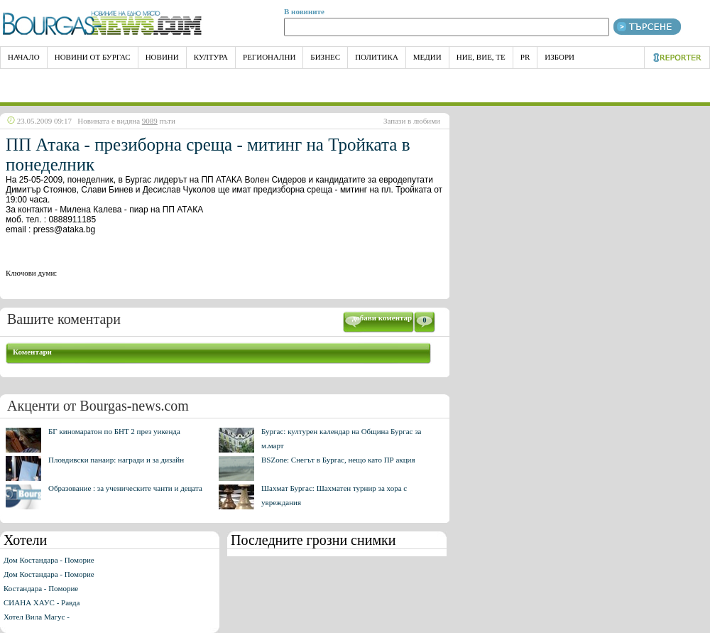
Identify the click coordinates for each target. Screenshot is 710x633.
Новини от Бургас (93, 57)
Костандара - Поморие (41, 588)
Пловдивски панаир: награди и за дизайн (116, 459)
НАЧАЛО (24, 57)
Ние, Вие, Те (481, 57)
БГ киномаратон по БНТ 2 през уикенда (114, 431)
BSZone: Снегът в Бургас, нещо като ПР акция (338, 459)
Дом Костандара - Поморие (49, 560)
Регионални (269, 57)
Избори (559, 57)
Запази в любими (411, 121)
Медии (427, 57)
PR (525, 57)
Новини (162, 57)
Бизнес (325, 57)
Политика (376, 57)
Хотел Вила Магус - (37, 616)
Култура (211, 57)
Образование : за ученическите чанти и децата (125, 488)
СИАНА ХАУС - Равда (42, 602)
